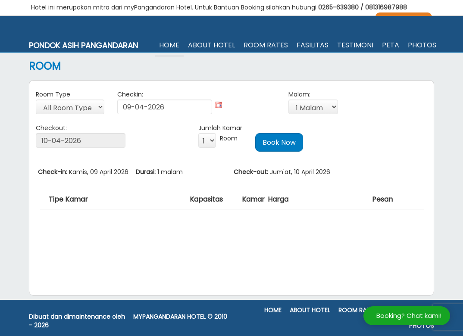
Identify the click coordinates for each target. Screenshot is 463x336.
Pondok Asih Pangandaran (83, 45)
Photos (422, 45)
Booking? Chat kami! (408, 315)
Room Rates (266, 45)
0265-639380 (339, 7)
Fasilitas (312, 45)
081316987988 (386, 7)
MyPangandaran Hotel (169, 317)
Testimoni (355, 45)
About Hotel (211, 45)
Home (169, 45)
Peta (390, 45)
